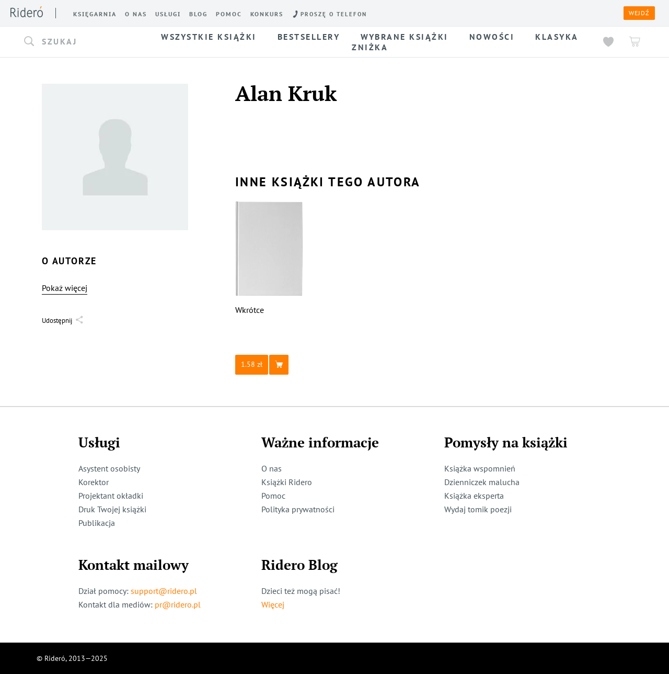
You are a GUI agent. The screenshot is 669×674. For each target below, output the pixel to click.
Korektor (93, 482)
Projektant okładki (110, 495)
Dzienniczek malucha (482, 482)
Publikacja (96, 523)
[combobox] (82, 41)
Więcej (272, 604)
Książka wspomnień (479, 468)
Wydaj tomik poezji (478, 509)
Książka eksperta (474, 495)
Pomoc (273, 495)
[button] (82, 41)
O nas (271, 468)
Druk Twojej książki (112, 509)
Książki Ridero (286, 482)
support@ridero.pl (164, 591)
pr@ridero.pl (178, 604)
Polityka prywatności (297, 509)
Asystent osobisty (109, 468)
